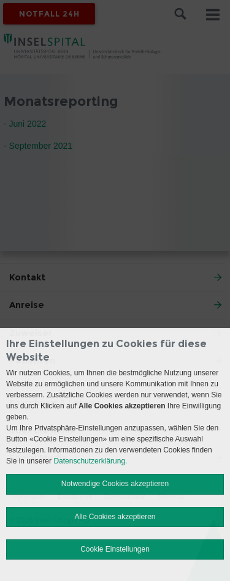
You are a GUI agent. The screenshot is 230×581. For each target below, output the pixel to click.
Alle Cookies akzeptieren (114, 516)
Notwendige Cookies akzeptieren (115, 483)
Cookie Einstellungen (115, 549)
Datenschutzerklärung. (90, 461)
